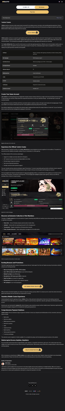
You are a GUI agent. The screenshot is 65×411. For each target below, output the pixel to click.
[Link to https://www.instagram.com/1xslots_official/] (30, 386)
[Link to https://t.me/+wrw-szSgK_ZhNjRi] (35, 386)
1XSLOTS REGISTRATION (33, 350)
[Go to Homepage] (30, 1)
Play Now (32, 12)
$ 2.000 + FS (36, 7)
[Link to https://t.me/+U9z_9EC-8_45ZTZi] (32, 386)
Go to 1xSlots (33, 32)
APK (18, 305)
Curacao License (36, 80)
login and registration (29, 172)
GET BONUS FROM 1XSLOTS (33, 286)
